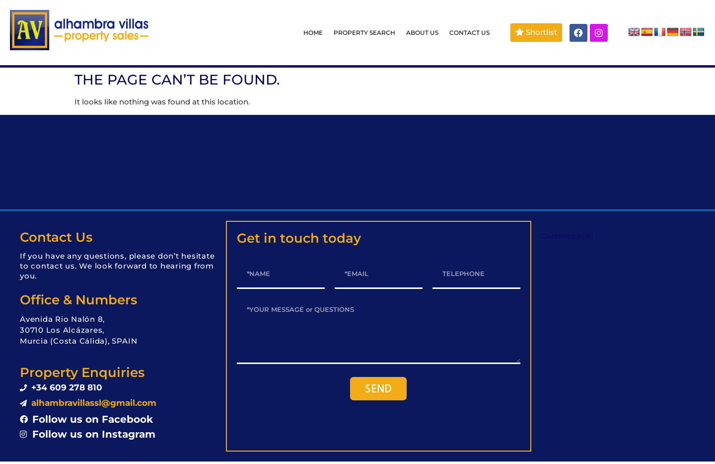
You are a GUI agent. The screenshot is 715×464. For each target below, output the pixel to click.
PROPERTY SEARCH (364, 32)
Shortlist (536, 32)
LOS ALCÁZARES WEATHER (357, 162)
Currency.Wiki (567, 236)
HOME (313, 32)
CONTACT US (469, 32)
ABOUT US (422, 32)
